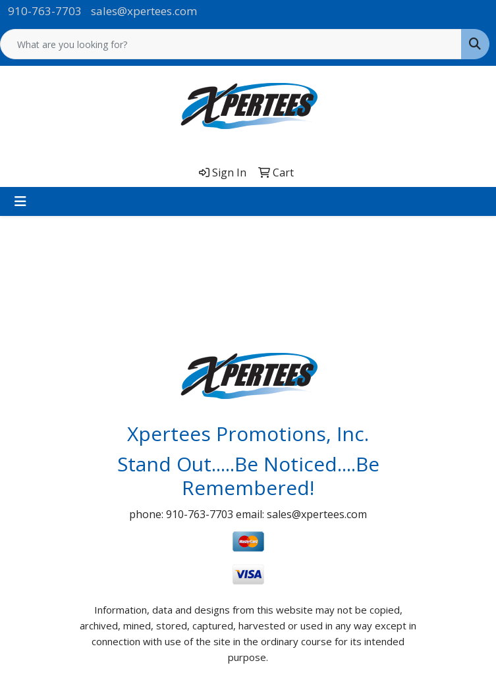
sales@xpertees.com (144, 10)
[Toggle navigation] (20, 201)
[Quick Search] (231, 44)
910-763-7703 (45, 10)
